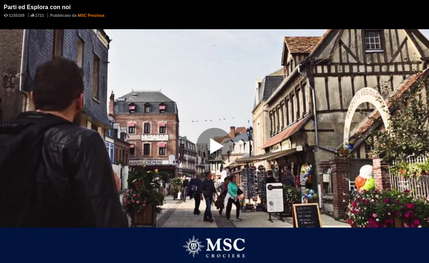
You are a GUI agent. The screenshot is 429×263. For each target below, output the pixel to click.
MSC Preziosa (91, 15)
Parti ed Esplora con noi (37, 7)
